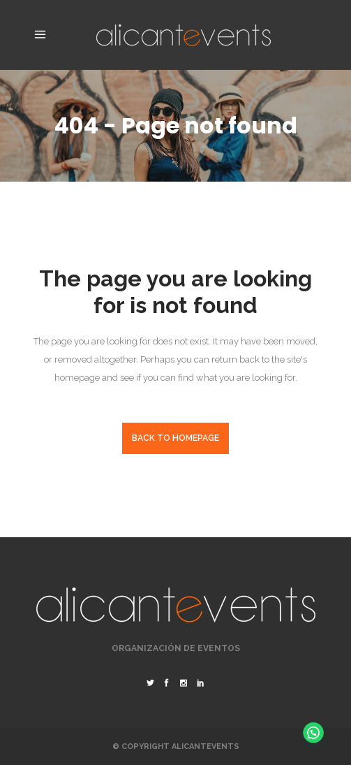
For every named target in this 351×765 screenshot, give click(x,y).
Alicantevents (205, 746)
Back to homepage (175, 438)
